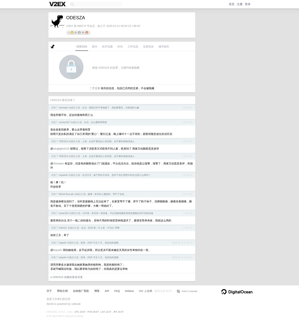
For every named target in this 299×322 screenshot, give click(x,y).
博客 (97, 290)
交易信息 (148, 46)
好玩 (120, 46)
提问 (94, 46)
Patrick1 (63, 228)
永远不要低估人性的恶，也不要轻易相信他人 (112, 141)
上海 (84, 141)
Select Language (187, 291)
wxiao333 (63, 213)
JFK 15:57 (118, 312)
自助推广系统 (81, 290)
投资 (83, 242)
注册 (240, 4)
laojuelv (63, 242)
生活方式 (86, 175)
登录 (248, 4)
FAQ (117, 290)
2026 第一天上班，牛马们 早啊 (103, 228)
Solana (129, 290)
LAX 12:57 (106, 312)
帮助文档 (62, 290)
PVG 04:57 (93, 312)
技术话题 (107, 46)
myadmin (63, 175)
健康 (90, 194)
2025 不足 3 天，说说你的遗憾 (102, 242)
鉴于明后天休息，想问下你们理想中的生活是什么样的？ (122, 175)
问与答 (86, 213)
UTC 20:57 (80, 312)
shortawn (63, 107)
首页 (232, 4)
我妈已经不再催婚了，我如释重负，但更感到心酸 (114, 107)
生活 (84, 107)
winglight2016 (61, 148)
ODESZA (81, 46)
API (107, 290)
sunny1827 (64, 122)
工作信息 (133, 46)
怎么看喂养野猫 (99, 122)
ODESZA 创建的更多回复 (67, 277)
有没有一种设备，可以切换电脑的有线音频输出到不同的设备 (122, 213)
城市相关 (163, 46)
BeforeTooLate (66, 194)
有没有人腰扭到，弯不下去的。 (110, 194)
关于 (49, 290)
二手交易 (94, 88)
